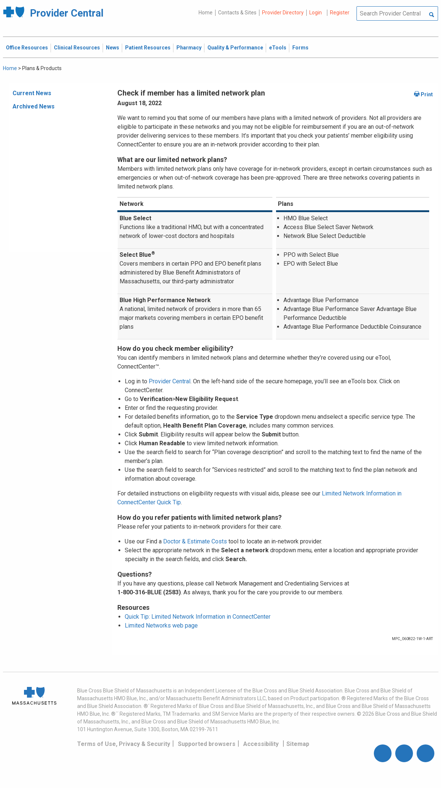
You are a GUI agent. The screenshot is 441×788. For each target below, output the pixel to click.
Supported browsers (206, 743)
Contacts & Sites (237, 12)
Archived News (34, 106)
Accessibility (261, 743)
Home (206, 12)
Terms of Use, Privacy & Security (123, 743)
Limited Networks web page (161, 625)
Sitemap (297, 743)
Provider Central (169, 381)
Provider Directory (283, 12)
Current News (32, 93)
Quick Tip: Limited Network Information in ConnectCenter (198, 616)
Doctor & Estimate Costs (195, 541)
